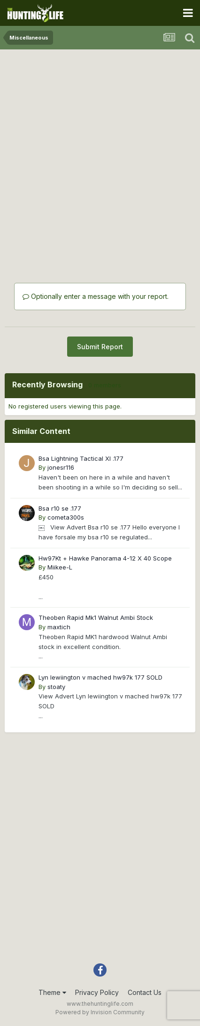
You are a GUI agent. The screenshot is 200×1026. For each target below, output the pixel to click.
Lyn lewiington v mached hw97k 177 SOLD (100, 677)
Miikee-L (59, 567)
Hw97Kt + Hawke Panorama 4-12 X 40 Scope (105, 558)
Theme (52, 992)
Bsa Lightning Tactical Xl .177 (80, 458)
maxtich (58, 627)
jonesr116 (60, 467)
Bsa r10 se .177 (59, 508)
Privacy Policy (97, 992)
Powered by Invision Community (100, 1012)
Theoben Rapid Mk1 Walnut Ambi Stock (95, 617)
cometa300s (65, 517)
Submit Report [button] (100, 347)
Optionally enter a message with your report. (96, 296)
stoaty (56, 686)
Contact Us (145, 992)
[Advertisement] (100, 154)
